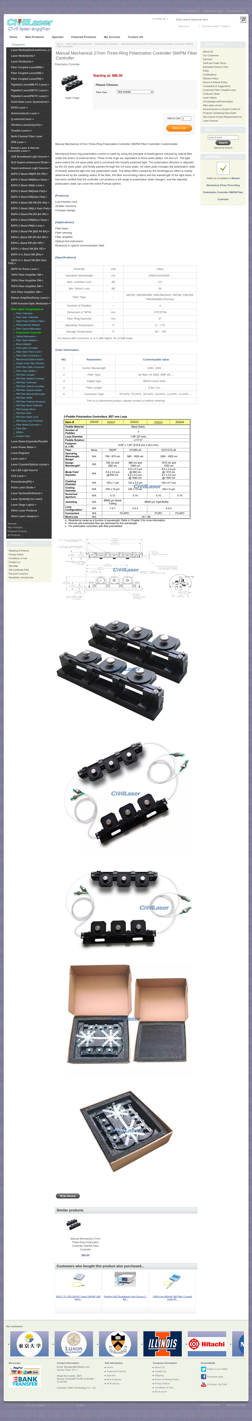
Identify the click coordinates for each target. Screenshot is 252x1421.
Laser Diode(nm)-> (22, 61)
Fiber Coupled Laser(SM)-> (27, 73)
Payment (207, 59)
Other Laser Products (24, 510)
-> (27, 309)
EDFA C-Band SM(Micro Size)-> (30, 179)
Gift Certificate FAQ (19, 570)
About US (208, 51)
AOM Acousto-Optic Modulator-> (31, 303)
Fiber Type (101, 92)
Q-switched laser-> (22, 119)
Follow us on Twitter (214, 1369)
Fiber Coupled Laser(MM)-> (27, 67)
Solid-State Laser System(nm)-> (30, 101)
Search (210, 129)
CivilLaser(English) (189, 11)
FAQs (206, 70)
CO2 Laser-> (18, 476)
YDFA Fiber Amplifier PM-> (27, 280)
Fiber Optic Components (79, 44)
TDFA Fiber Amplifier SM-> (27, 286)
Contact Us (14, 562)
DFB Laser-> (18, 142)
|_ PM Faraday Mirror (24, 409)
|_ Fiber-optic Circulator (25, 348)
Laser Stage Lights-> (23, 504)
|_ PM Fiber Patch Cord (25, 417)
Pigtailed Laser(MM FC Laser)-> (30, 84)
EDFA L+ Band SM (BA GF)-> (28, 248)
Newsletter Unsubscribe (21, 577)
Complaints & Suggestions (216, 86)
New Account (238, 26)
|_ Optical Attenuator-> (24, 336)
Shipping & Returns (19, 550)
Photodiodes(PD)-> (22, 481)
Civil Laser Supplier (35, 1405)
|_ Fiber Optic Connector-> (26, 355)
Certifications (210, 74)
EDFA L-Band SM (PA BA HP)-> (29, 237)
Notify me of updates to (223, 184)
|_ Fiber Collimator (22, 313)
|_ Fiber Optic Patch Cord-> (27, 351)
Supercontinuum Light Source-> (30, 168)
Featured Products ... (19, 531)
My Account (112, 37)
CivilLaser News (211, 94)
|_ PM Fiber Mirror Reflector (27, 405)
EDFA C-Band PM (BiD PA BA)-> (30, 231)
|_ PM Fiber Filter (22, 413)
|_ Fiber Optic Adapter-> (25, 340)
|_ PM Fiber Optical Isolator (27, 390)
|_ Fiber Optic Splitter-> (25, 371)
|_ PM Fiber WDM (22, 397)
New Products (34, 37)
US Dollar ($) (159, 18)
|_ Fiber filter (19, 428)
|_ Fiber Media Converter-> (27, 424)
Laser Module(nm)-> (23, 55)
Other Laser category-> (25, 516)
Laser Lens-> (19, 458)
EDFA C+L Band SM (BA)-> (27, 254)
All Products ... (15, 535)
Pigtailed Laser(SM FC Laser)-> (30, 90)
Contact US (135, 37)
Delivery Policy (210, 78)
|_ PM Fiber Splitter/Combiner (28, 378)
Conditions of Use (18, 558)
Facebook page (212, 1377)
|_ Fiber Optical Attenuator (26, 328)
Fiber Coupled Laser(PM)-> (27, 78)
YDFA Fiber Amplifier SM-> (27, 274)
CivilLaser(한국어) (235, 11)
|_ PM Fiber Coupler (23, 374)
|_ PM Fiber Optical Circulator (28, 386)
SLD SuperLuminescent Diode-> (30, 162)
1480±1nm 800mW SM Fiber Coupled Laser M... (172, 1297)
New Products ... (16, 527)
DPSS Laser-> (19, 107)
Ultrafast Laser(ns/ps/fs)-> (27, 124)
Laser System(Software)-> (27, 493)
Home (13, 37)
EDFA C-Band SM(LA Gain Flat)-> (31, 208)
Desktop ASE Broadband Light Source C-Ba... (125, 1297)
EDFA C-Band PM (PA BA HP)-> (30, 214)
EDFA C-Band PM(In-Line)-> (28, 225)
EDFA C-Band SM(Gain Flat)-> (29, 191)
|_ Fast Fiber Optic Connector (28, 367)
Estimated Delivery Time (215, 67)
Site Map (13, 566)
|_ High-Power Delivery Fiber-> (29, 321)
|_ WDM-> (18, 432)
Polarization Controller (106, 44)
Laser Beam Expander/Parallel (29, 441)
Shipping (159, 1375)
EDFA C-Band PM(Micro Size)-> (30, 220)
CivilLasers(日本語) (213, 11)
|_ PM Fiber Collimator (24, 382)
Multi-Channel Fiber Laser (26, 136)
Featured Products (83, 37)
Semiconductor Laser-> (25, 113)
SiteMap (80, 1405)
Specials (57, 37)
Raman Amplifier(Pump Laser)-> (30, 297)
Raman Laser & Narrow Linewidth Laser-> (23, 149)
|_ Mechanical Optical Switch (28, 359)
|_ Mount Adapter (22, 344)
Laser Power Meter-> (23, 447)
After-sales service (212, 105)
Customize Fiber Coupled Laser (219, 90)
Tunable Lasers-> (21, 130)
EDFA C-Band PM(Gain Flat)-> (29, 196)
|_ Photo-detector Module (26, 325)
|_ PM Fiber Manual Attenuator (28, 394)
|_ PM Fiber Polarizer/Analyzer (28, 401)
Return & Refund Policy (215, 82)
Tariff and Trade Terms (214, 63)
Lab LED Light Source (24, 470)
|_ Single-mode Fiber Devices (28, 363)
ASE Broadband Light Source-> (30, 156)
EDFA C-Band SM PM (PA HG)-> (30, 202)
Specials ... (13, 523)
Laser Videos (210, 97)
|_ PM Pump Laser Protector (27, 421)
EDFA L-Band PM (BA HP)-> (28, 243)
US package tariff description (218, 101)
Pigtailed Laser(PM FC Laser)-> (30, 96)
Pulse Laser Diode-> (23, 487)
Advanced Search (223, 147)
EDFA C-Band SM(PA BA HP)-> (29, 173)
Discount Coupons (18, 573)
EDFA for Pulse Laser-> (25, 269)
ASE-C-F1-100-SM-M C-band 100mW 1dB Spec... (78, 1297)
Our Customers (211, 55)
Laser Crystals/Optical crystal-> (30, 464)
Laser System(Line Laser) (26, 499)
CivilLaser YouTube (214, 1384)
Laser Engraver (20, 452)
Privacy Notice (16, 554)
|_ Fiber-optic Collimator (25, 317)
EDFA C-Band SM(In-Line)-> (28, 185)
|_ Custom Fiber (21, 436)
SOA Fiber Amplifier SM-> (26, 292)
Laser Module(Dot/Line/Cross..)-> (31, 50)
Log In (193, 26)
